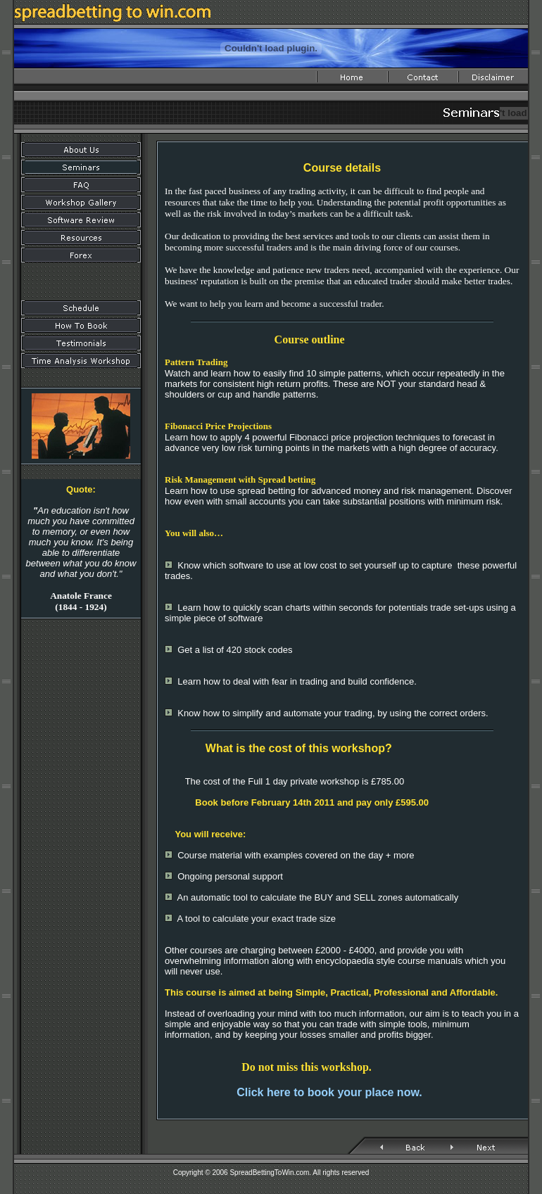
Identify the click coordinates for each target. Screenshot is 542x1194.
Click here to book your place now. (329, 1092)
